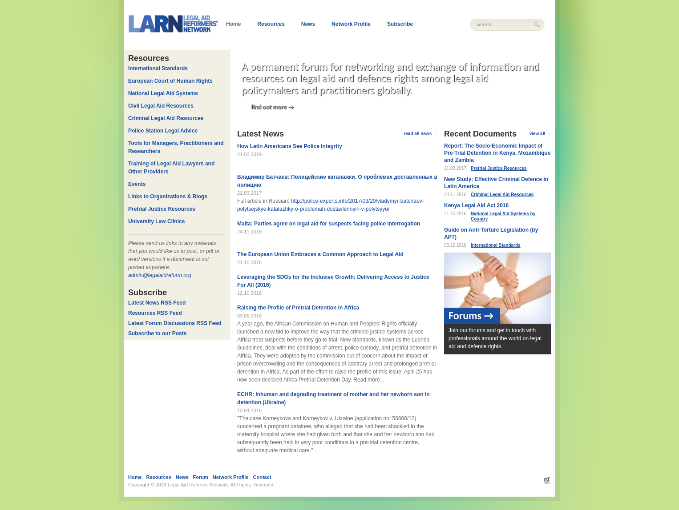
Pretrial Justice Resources (499, 168)
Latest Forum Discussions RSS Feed (174, 323)
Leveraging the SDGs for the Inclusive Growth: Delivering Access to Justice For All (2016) (333, 281)
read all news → (420, 133)
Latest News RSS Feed (157, 303)
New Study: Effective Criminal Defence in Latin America (496, 182)
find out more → (272, 107)
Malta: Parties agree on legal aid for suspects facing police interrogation (328, 224)
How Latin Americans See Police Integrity (289, 146)
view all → (540, 133)
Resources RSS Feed (155, 313)
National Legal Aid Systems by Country (503, 216)
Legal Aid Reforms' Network (198, 484)
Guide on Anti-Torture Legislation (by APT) (491, 233)
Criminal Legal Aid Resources (502, 194)
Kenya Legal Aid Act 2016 (476, 205)
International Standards (496, 245)
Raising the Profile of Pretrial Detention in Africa (298, 308)
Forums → (471, 315)
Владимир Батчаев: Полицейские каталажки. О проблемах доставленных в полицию (337, 181)
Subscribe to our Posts (157, 333)
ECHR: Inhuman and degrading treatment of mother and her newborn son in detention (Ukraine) (333, 398)
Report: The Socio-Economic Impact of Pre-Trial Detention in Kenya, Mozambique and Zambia (497, 153)
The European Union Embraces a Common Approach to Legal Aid (320, 254)
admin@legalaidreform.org (159, 275)
